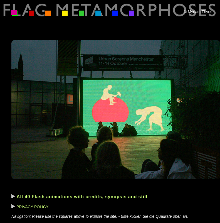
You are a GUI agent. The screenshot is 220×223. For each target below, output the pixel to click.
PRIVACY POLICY (29, 207)
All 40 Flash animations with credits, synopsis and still (79, 196)
